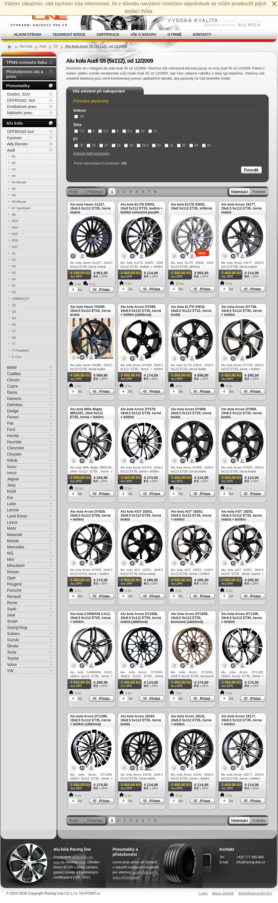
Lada (11, 503)
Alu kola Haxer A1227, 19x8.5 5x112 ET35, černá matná (90, 208)
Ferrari (13, 417)
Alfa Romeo (17, 144)
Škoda (12, 646)
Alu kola (14, 123)
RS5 (15, 234)
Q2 (14, 305)
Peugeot (14, 584)
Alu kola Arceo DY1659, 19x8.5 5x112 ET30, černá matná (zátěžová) (140, 618)
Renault (14, 596)
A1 (13, 156)
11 (152, 131)
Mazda (13, 541)
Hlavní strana (27, 35)
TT (13, 344)
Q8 (14, 337)
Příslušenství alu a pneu (24, 74)
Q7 (14, 331)
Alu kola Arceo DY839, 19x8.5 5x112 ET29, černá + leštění (90, 515)
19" (79, 116)
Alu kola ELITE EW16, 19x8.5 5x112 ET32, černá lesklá (191, 311)
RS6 (15, 240)
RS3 (15, 221)
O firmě (174, 35)
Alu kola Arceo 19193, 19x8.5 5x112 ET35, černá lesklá (140, 720)
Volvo (12, 664)
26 (91, 145)
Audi (11, 150)
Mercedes (15, 547)
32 (181, 145)
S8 (13, 292)
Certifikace (108, 35)
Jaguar (13, 479)
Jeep (11, 485)
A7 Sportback (21, 208)
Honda (13, 435)
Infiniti (12, 460)
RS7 (15, 247)
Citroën (13, 380)
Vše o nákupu (143, 35)
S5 (13, 272)
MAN (11, 528)
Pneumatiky (18, 85)
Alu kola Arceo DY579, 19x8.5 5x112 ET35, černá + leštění (140, 413)
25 (78, 145)
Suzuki (13, 640)
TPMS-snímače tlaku (26, 62)
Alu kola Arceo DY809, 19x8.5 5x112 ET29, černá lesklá (191, 413)
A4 (13, 175)
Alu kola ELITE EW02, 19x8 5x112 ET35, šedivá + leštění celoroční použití (141, 208)
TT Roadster (20, 350)
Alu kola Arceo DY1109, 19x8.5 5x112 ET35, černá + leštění (241, 618)
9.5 (127, 131)
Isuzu (11, 466)
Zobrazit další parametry (91, 154)
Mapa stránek (223, 893)
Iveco (11, 472)
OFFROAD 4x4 (20, 131)
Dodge (13, 411)
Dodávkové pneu (22, 106)
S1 (13, 253)
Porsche (14, 590)
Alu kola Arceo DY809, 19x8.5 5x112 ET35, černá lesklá (241, 413)
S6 (13, 279)
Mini (10, 559)
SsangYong (17, 627)
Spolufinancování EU (255, 893)
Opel (11, 578)
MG (10, 553)
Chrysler (14, 454)
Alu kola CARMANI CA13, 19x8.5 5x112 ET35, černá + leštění (90, 618)
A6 (13, 195)
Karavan (14, 138)
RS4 (15, 227)
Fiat (10, 423)
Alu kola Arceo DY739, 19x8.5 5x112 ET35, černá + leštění (241, 311)
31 (169, 145)
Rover (12, 602)
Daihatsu (15, 404)
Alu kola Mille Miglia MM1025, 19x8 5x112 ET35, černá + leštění (87, 413)
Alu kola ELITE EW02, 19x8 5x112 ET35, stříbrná (191, 206)
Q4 (14, 318)
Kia (10, 497)
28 (116, 145)
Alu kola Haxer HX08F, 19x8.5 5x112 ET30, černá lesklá (90, 311)
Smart (12, 621)
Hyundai (14, 442)
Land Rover (17, 516)
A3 (13, 169)
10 (140, 131)
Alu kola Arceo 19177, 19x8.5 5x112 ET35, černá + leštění (241, 720)
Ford (11, 429)
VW (10, 670)
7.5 (79, 131)
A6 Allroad (19, 201)
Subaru (13, 633)
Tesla (11, 652)
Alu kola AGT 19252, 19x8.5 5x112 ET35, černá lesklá (140, 515)
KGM (11, 491)
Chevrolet (15, 448)
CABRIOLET (20, 298)
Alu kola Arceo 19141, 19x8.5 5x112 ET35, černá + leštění (191, 720)
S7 (13, 285)
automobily (140, 872)
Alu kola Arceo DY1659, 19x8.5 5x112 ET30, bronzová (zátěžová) (189, 618)
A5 (13, 188)
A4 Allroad (19, 182)
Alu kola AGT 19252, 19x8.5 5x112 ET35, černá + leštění (191, 515)
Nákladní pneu (19, 113)
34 (193, 145)
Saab (11, 609)
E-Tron (16, 357)
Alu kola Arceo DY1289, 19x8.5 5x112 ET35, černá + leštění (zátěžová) (90, 720)
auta (82, 862)
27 (103, 145)
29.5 (142, 145)
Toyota (13, 658)
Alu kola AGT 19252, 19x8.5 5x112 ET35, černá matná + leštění (241, 515)
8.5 (103, 131)
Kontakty (202, 35)
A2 (13, 163)
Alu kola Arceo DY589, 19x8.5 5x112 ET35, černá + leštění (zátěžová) (140, 311)
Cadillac (14, 373)
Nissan (13, 571)
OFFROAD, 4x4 (21, 100)
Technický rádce (69, 35)
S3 (13, 260)
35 (206, 145)
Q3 (14, 311)
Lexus (12, 522)
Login (203, 893)
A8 (13, 214)
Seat (11, 615)
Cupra (12, 386)
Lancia (13, 510)
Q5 (14, 324)
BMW (12, 367)
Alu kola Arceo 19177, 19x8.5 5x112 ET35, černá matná (241, 208)
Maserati (14, 534)
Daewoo (14, 398)
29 (128, 145)
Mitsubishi (15, 565)
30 (156, 145)
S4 (13, 266)
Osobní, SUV (18, 94)
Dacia (12, 392)
